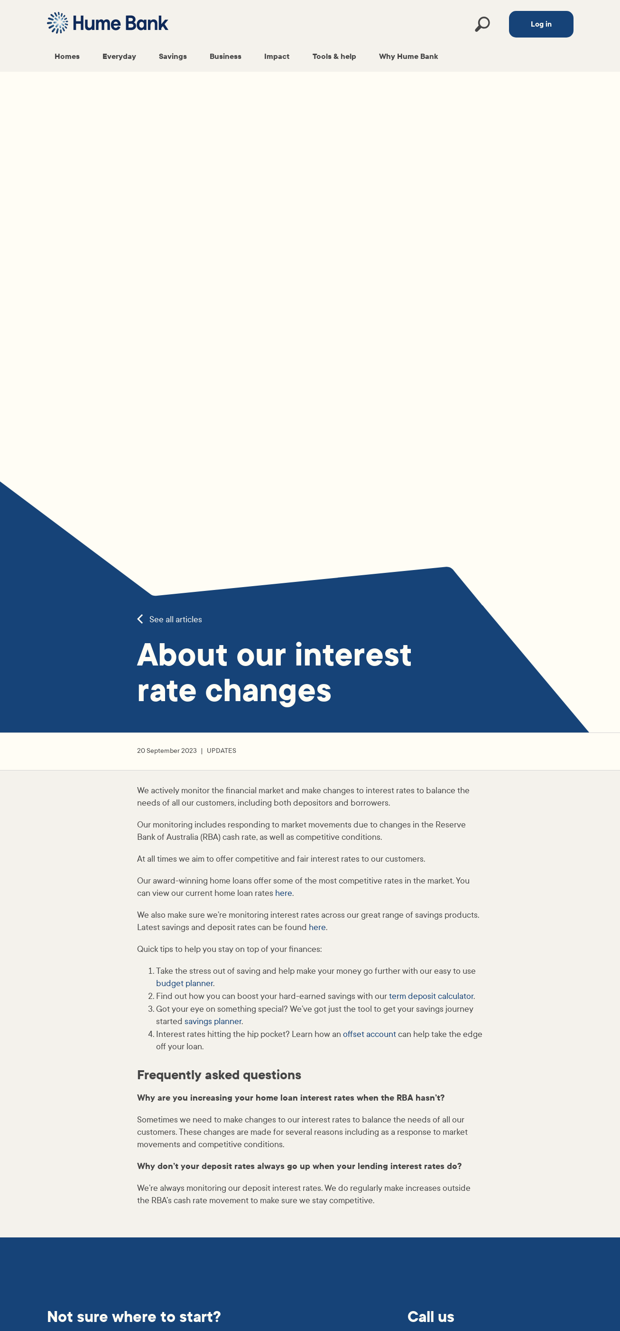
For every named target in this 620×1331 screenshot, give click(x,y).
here (283, 893)
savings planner (213, 1022)
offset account (369, 1034)
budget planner (184, 984)
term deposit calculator (431, 996)
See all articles (169, 620)
